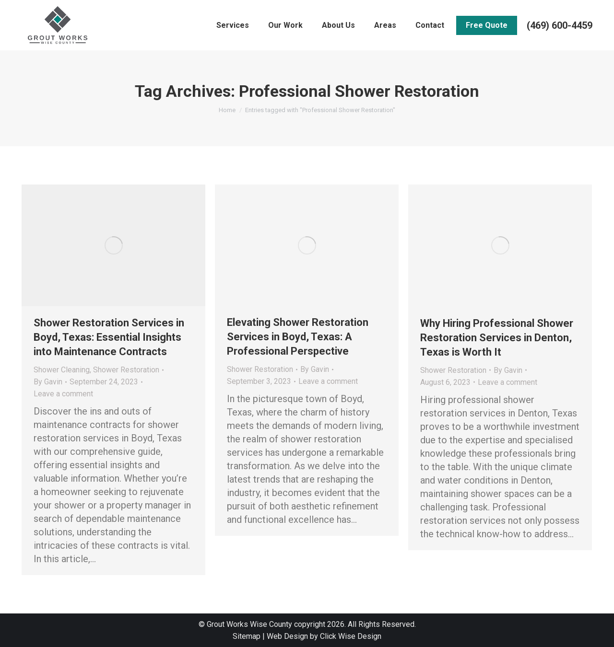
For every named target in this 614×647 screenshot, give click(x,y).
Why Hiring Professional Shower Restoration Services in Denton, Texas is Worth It (496, 337)
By (48, 381)
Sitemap (246, 636)
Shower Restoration (126, 369)
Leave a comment (63, 393)
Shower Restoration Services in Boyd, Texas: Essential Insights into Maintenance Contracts (109, 337)
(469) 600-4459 (559, 25)
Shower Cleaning (62, 369)
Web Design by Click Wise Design (324, 636)
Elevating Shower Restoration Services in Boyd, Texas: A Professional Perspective (297, 336)
